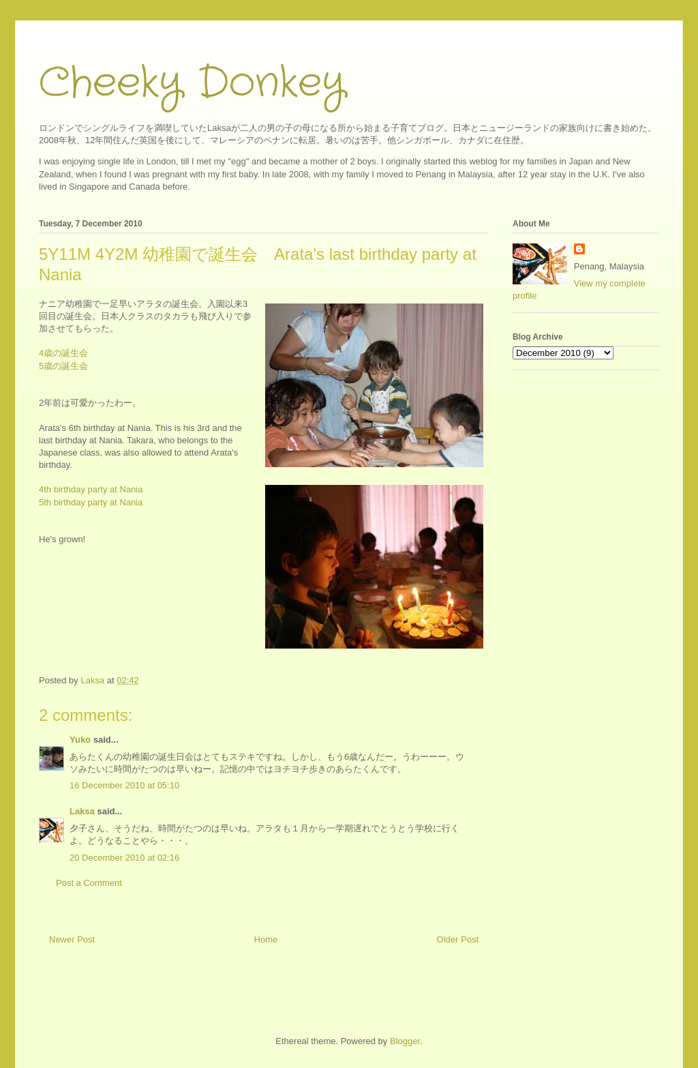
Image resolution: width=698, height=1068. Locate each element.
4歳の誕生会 (63, 353)
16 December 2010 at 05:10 (124, 785)
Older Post (458, 939)
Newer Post (72, 939)
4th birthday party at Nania (90, 489)
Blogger (405, 1041)
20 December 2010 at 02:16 (124, 857)
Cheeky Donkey (192, 83)
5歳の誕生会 (63, 366)
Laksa (82, 811)
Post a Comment (89, 883)
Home (266, 939)
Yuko (80, 740)
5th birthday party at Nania (90, 502)
